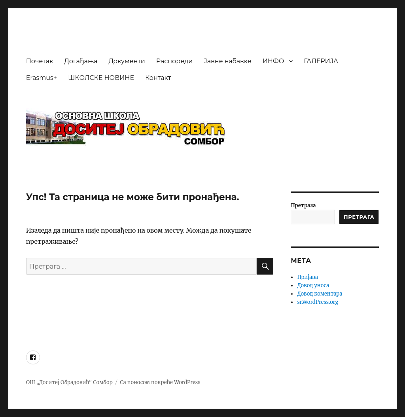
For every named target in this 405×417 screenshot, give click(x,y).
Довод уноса (313, 285)
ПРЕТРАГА (359, 217)
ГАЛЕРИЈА (321, 61)
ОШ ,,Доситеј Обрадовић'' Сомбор (69, 382)
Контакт (158, 78)
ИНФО (273, 61)
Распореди (174, 61)
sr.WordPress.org (317, 302)
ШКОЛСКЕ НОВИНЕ (101, 78)
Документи (126, 61)
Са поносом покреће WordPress (160, 382)
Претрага (303, 205)
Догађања (80, 61)
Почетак (39, 61)
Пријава (307, 277)
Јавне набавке (227, 61)
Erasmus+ (41, 78)
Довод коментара (319, 293)
